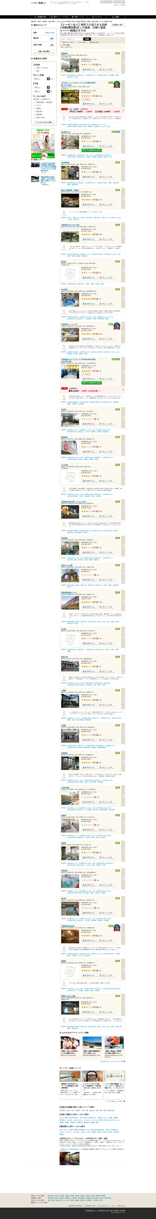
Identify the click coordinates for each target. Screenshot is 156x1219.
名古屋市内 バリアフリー (73, 718)
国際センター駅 (107, 157)
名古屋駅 (93, 157)
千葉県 (62, 1195)
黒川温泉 (95, 1198)
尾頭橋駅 (90, 126)
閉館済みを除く (95, 42)
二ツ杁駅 (69, 219)
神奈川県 (51, 1195)
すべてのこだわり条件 (44, 122)
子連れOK (73, 1122)
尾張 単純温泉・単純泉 (73, 585)
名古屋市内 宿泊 (71, 155)
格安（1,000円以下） (90, 1117)
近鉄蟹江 (78, 1110)
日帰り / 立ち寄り (42, 68)
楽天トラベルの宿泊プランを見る (92, 150)
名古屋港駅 (100, 782)
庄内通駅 (99, 431)
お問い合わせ (121, 1205)
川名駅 (104, 684)
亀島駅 (88, 157)
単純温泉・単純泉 (89, 1122)
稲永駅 (86, 782)
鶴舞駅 (81, 353)
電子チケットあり (68, 42)
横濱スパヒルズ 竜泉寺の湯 (69, 1149)
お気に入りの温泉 (106, 1)
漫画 (97, 1122)
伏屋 (86, 1110)
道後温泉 (89, 1198)
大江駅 (73, 719)
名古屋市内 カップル (84, 254)
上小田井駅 (112, 809)
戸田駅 (69, 256)
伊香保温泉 (81, 1198)
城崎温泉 (67, 1198)
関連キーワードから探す (39, 1202)
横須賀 (58, 1200)
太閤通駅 (99, 157)
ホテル (105, 1117)
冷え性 (111, 1120)
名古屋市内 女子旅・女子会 (103, 429)
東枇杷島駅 (75, 184)
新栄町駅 (80, 459)
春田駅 (78, 256)
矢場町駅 (91, 459)
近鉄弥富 (62, 1110)
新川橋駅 (112, 217)
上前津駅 (75, 353)
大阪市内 (83, 1200)
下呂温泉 (74, 1198)
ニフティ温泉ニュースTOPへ (114, 1101)
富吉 (72, 1110)
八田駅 (76, 77)
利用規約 (116, 1210)
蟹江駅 (69, 587)
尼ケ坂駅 (85, 559)
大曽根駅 (117, 953)
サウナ (62, 1117)
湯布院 (101, 1198)
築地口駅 (85, 532)
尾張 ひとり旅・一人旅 (103, 621)
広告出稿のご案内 (90, 1205)
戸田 (83, 1110)
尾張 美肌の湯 (89, 217)
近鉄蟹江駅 (84, 256)
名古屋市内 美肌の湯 (72, 124)
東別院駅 (69, 353)
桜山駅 (80, 747)
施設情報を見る (89, 69)
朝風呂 (62, 1122)
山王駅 (84, 126)
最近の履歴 (119, 1)
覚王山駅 (102, 837)
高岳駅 (80, 559)
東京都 (77, 1195)
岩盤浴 (67, 1122)
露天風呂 (62, 1120)
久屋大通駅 (115, 402)
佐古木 (68, 1110)
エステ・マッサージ (84, 1120)
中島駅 (92, 283)
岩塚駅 (117, 75)
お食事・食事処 (113, 1117)
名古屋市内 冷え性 (84, 124)
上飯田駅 (97, 892)
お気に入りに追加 (107, 69)
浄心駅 (87, 431)
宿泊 (81, 1117)
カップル (94, 1120)
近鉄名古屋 (110, 1110)
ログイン (116, 5)
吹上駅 (107, 649)
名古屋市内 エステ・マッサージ (98, 124)
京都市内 (89, 1200)
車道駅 (90, 559)
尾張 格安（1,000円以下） (95, 585)
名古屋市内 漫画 (88, 683)
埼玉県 (57, 1195)
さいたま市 (66, 1200)
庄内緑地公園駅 (103, 809)
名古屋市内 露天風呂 (72, 496)
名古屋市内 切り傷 (106, 402)
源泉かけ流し (41, 117)
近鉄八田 (92, 1110)
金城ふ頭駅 (118, 1026)
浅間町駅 (93, 431)
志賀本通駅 (86, 892)
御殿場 (77, 1200)
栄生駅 (69, 184)
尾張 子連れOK (92, 621)
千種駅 (116, 649)
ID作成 (123, 5)
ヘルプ (113, 1205)
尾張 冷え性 (97, 217)
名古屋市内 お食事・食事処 (74, 126)
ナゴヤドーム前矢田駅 (84, 955)
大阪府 (82, 1195)
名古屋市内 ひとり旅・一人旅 (85, 155)
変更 (51, 38)
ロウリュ (117, 1120)
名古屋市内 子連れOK (97, 254)
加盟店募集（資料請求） (76, 1205)
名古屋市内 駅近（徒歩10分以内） (76, 157)
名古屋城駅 (81, 403)
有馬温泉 (61, 1198)
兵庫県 (67, 1195)
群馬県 (72, 1195)
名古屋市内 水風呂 (102, 75)
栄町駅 (69, 403)
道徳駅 (115, 530)
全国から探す (50, 32)
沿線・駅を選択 (44, 51)
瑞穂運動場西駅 (101, 747)
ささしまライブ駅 (105, 126)
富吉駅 (110, 585)
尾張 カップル (105, 217)
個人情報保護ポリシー (91, 1210)
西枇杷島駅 (101, 318)
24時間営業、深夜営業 (44, 102)
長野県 (93, 1195)
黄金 (101, 1110)
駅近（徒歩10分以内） (72, 1117)
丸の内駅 (74, 403)
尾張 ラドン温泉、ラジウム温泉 (75, 217)
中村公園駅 (111, 75)
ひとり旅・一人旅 (71, 1120)
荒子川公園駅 (92, 782)
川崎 (53, 1200)
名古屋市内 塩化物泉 (72, 530)
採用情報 (122, 1210)
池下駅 (92, 837)
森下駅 (69, 955)
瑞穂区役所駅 (86, 747)
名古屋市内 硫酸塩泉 (72, 402)
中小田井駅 (89, 809)
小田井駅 (95, 809)
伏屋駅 (73, 256)
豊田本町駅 (88, 719)
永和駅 (105, 585)
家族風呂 (39, 114)
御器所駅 (89, 684)
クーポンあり (82, 42)
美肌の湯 (80, 1122)
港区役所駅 (70, 532)
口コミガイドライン (103, 1205)
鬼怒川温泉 (107, 1198)
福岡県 (103, 1195)
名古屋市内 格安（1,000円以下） (76, 75)
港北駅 (97, 283)
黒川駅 (93, 496)
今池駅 (112, 649)
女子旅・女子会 (103, 1120)
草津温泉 (51, 1198)
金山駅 (85, 353)
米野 (104, 1110)
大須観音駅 (97, 126)
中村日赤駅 (70, 77)
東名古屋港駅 (77, 532)
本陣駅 (110, 182)
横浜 (49, 1200)
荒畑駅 (99, 684)
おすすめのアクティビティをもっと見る (111, 1061)
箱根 (56, 1198)
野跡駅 (81, 782)
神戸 (101, 1200)
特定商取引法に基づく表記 (105, 1210)
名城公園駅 (87, 496)
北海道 (88, 1195)
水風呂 (100, 1117)
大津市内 (96, 1200)
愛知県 (98, 1195)
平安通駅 (103, 892)
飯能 (72, 1200)
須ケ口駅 (118, 217)
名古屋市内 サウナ (91, 75)
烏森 (97, 1110)
